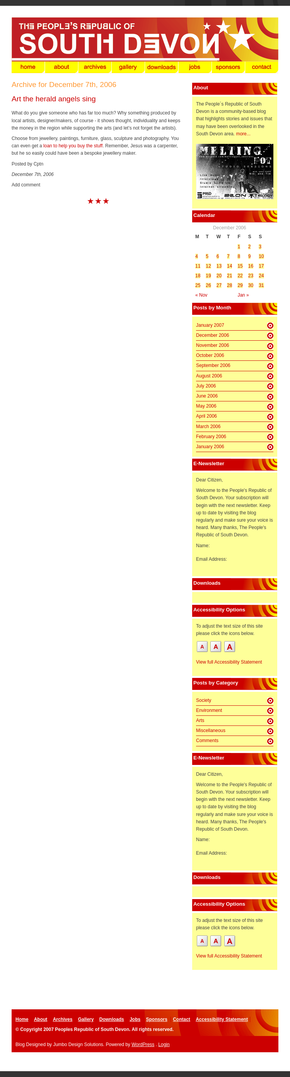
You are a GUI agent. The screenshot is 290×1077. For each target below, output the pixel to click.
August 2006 (209, 376)
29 (239, 285)
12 (208, 266)
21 (229, 275)
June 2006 (207, 396)
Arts (200, 720)
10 (261, 256)
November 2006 (212, 345)
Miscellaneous (210, 730)
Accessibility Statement (222, 1019)
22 (239, 275)
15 (239, 266)
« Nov (201, 295)
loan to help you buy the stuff (72, 145)
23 (250, 275)
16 (250, 266)
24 (261, 275)
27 (219, 285)
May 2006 (206, 406)
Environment (209, 710)
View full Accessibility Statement (229, 662)
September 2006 (213, 365)
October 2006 (210, 355)
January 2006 (210, 446)
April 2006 (206, 416)
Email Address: (211, 559)
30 (250, 285)
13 (219, 266)
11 (197, 266)
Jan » (243, 295)
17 (261, 266)
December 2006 (212, 335)
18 (197, 275)
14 (229, 266)
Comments (207, 740)
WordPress (142, 1044)
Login (163, 1044)
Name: (203, 545)
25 (197, 285)
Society (203, 700)
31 (261, 285)
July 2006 (206, 386)
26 (208, 285)
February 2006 (211, 436)
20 (219, 275)
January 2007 (210, 325)
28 (229, 285)
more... (243, 134)
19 (208, 275)
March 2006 (208, 426)
